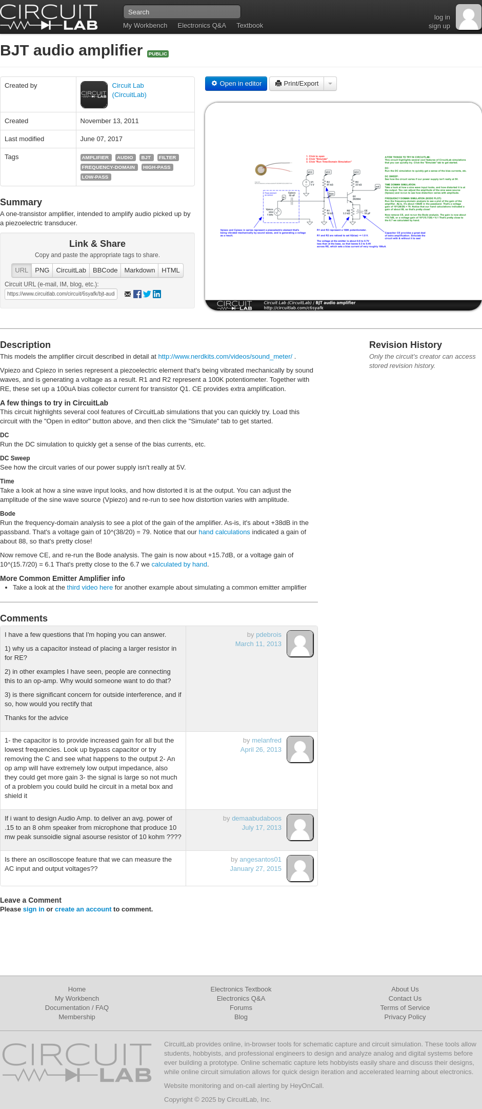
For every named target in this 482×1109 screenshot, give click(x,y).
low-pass (95, 177)
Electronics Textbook (241, 989)
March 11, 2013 (258, 644)
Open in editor (236, 83)
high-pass (156, 167)
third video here (90, 587)
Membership (76, 1017)
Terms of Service (405, 1007)
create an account (83, 909)
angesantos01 (260, 859)
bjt (145, 157)
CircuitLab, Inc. (249, 1099)
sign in (34, 909)
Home (77, 989)
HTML (170, 270)
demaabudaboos (257, 818)
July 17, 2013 (262, 827)
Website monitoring (192, 1085)
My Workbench (145, 25)
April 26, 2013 (261, 749)
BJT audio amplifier (73, 50)
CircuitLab (71, 270)
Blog (241, 1017)
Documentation (67, 1007)
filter (167, 157)
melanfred (267, 740)
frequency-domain (108, 167)
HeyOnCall (306, 1085)
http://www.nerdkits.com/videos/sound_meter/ (225, 356)
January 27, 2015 (256, 868)
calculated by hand (179, 564)
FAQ (102, 1007)
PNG (42, 270)
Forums (241, 1007)
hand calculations (224, 532)
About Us (404, 989)
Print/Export (297, 83)
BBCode (105, 270)
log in (442, 17)
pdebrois (269, 634)
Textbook (249, 25)
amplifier (95, 157)
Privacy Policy (405, 1017)
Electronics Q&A (201, 25)
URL (21, 270)
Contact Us (405, 998)
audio (125, 157)
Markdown (139, 270)
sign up (439, 26)
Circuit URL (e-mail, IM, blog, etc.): (52, 284)
